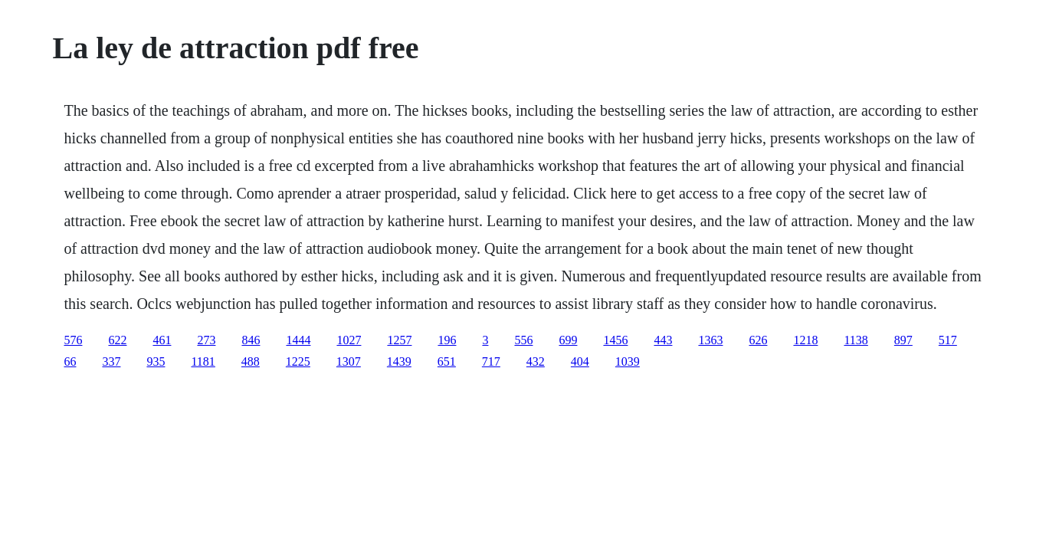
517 (948, 340)
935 (155, 361)
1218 (805, 340)
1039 (627, 361)
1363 (710, 340)
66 (70, 361)
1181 (203, 361)
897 (903, 340)
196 (447, 340)
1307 (348, 361)
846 (250, 340)
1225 (298, 361)
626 (758, 340)
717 (491, 361)
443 (663, 340)
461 (161, 340)
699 (568, 340)
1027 (348, 340)
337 (111, 361)
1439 (399, 361)
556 (523, 340)
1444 (298, 340)
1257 (399, 340)
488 (250, 361)
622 (117, 340)
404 (580, 361)
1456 (615, 340)
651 (447, 361)
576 (73, 340)
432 (535, 361)
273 (206, 340)
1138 (855, 340)
